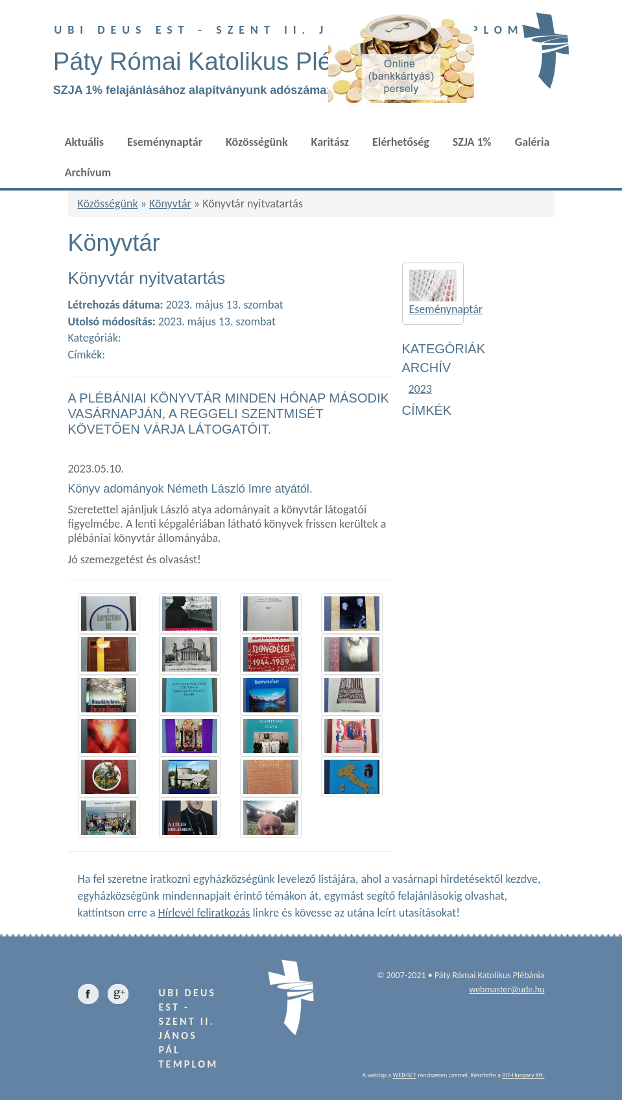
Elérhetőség (400, 142)
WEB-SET (404, 1075)
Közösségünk (256, 142)
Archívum (88, 172)
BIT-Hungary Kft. (523, 1075)
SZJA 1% (472, 142)
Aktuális (84, 142)
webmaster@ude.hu (506, 989)
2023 (421, 389)
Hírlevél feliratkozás (204, 913)
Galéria (532, 142)
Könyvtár (170, 203)
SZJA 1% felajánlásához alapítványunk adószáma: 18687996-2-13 (233, 90)
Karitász (330, 142)
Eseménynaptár (164, 142)
